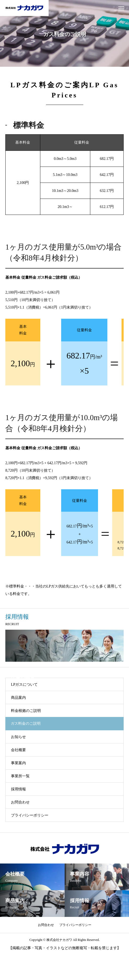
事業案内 (18, 763)
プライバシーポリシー (29, 815)
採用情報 (18, 789)
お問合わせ (20, 802)
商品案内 (18, 698)
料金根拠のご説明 (26, 711)
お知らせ (18, 737)
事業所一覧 (20, 776)
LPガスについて (24, 685)
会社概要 (18, 750)
